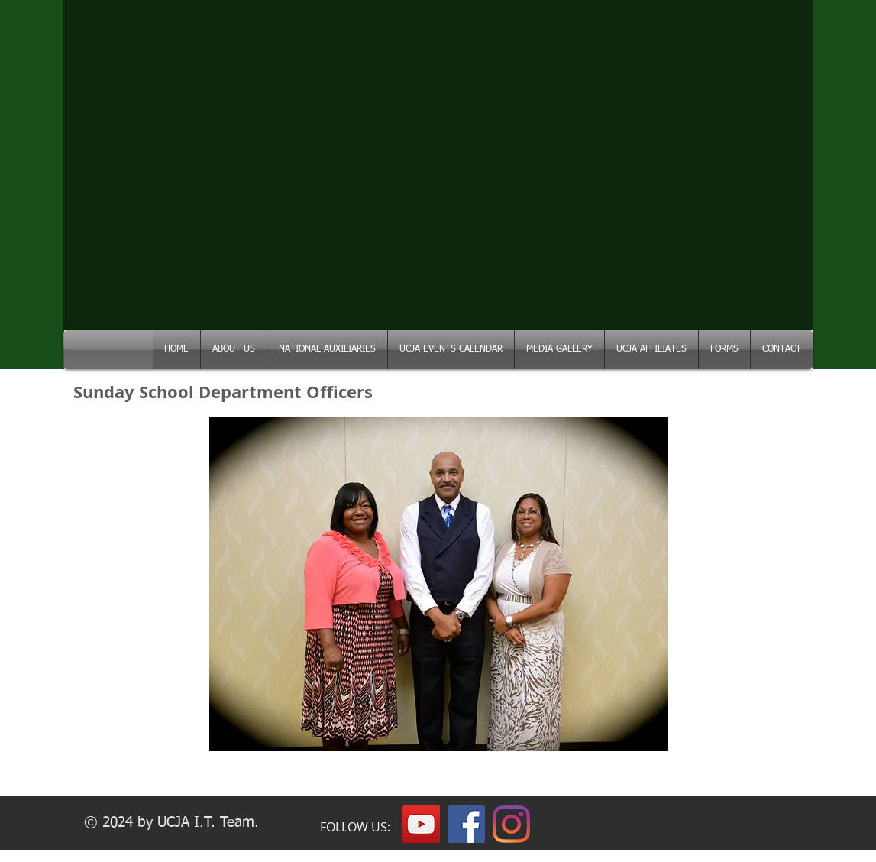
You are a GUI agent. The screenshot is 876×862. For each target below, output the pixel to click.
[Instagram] (511, 824)
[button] (327, 349)
